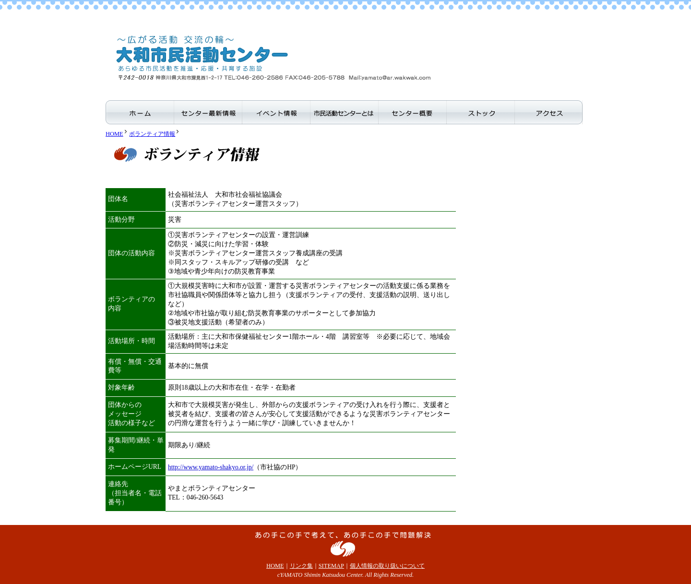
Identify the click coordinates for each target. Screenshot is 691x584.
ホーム (140, 114)
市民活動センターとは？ (344, 114)
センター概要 (412, 114)
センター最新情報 (208, 114)
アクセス (548, 114)
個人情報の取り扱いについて (387, 565)
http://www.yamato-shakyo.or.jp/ (210, 467)
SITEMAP (331, 565)
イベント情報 (276, 114)
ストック (480, 114)
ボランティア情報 (152, 134)
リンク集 (301, 565)
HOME (114, 134)
